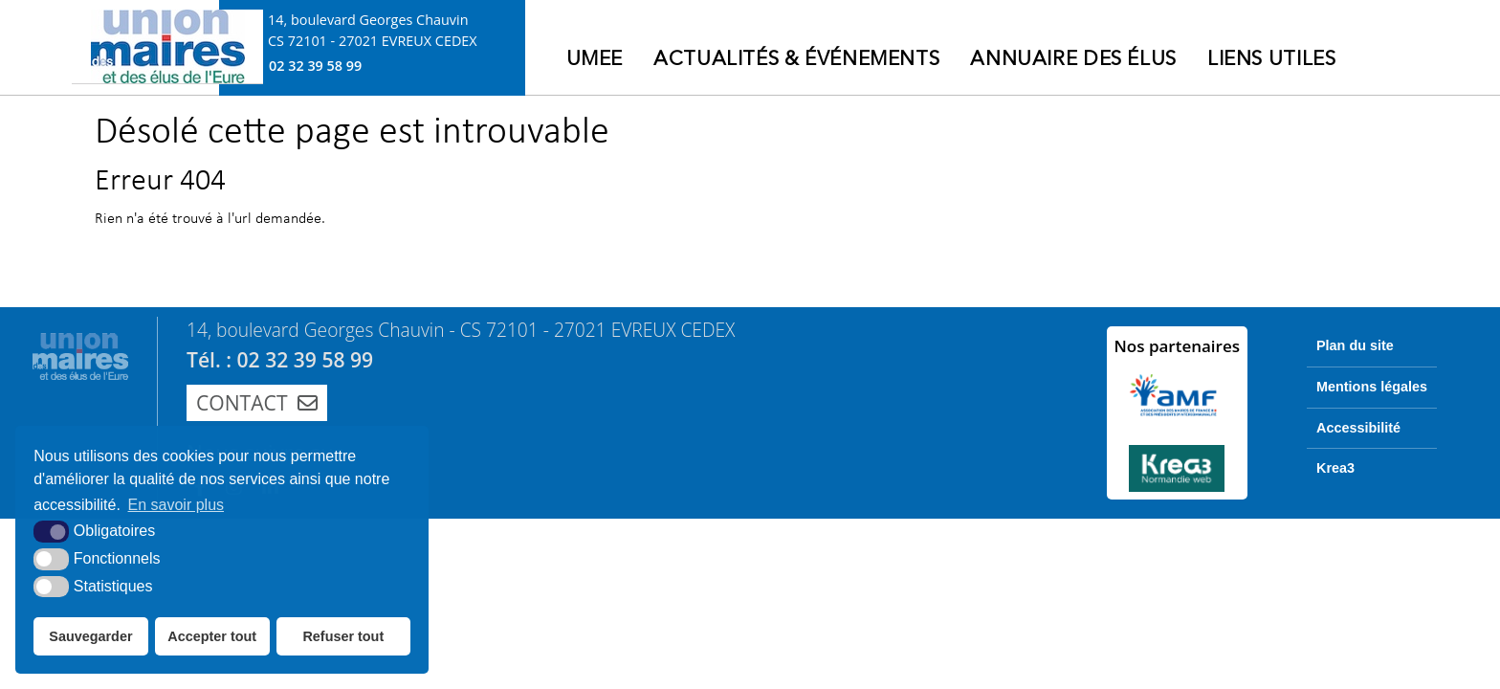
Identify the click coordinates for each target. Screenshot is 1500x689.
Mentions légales (1371, 386)
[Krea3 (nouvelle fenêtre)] (1177, 468)
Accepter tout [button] (211, 636)
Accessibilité (1358, 427)
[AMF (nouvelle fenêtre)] (1177, 395)
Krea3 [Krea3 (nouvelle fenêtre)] (1335, 468)
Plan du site (1355, 345)
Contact (257, 402)
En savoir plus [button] (176, 505)
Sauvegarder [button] (90, 636)
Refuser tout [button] (343, 636)
